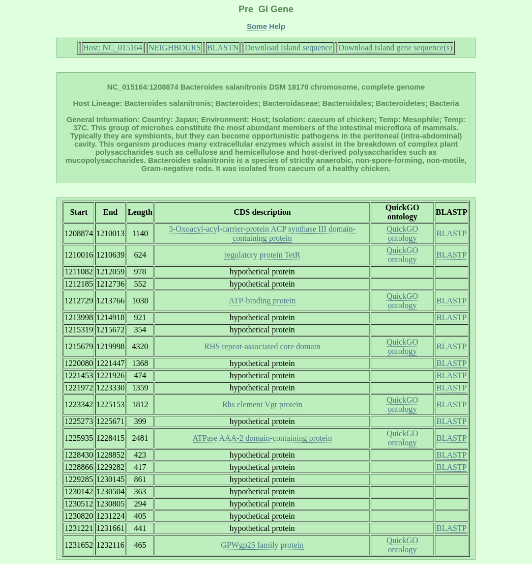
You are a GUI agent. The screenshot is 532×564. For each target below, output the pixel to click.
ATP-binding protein (262, 300)
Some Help (266, 26)
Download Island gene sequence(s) (395, 47)
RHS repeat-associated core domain (262, 346)
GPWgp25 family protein (262, 545)
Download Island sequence (288, 47)
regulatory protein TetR (262, 254)
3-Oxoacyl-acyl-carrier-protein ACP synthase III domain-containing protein (262, 233)
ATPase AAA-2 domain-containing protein (262, 438)
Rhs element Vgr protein (262, 404)
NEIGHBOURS (175, 47)
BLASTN (223, 47)
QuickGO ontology (402, 233)
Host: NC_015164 (112, 47)
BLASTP (451, 233)
